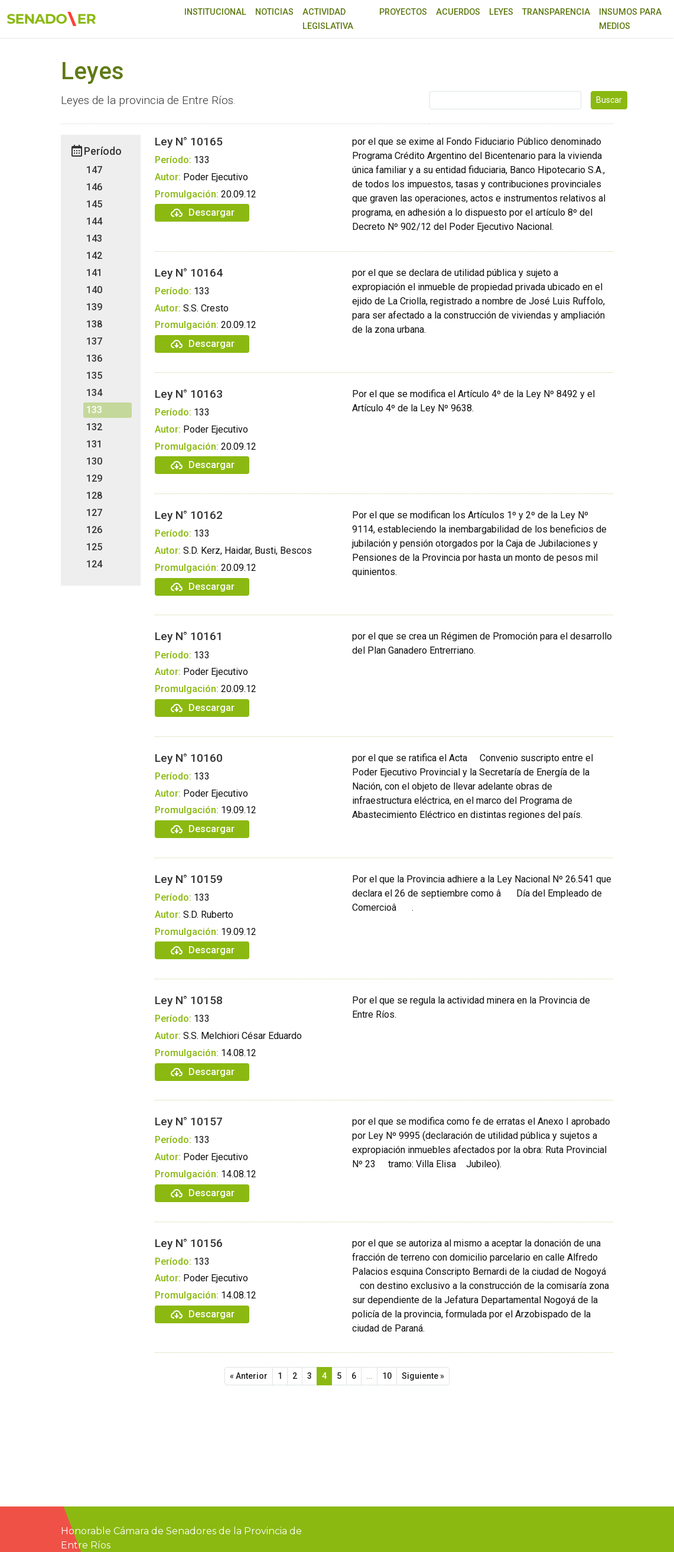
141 (94, 272)
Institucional (215, 12)
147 (94, 170)
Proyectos (403, 12)
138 (94, 324)
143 (94, 238)
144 (94, 221)
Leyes (501, 12)
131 (94, 444)
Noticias (274, 12)
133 (94, 409)
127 (94, 512)
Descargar (202, 213)
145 (94, 204)
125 (94, 547)
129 (94, 478)
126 (94, 529)
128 (94, 495)
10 (387, 1376)
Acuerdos (458, 12)
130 (94, 461)
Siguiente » (423, 1376)
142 (94, 255)
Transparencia (556, 12)
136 (94, 358)
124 (94, 564)
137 (94, 341)
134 (94, 392)
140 (94, 290)
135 (94, 375)
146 (94, 187)
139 (94, 307)
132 (94, 427)
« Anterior (249, 1376)
